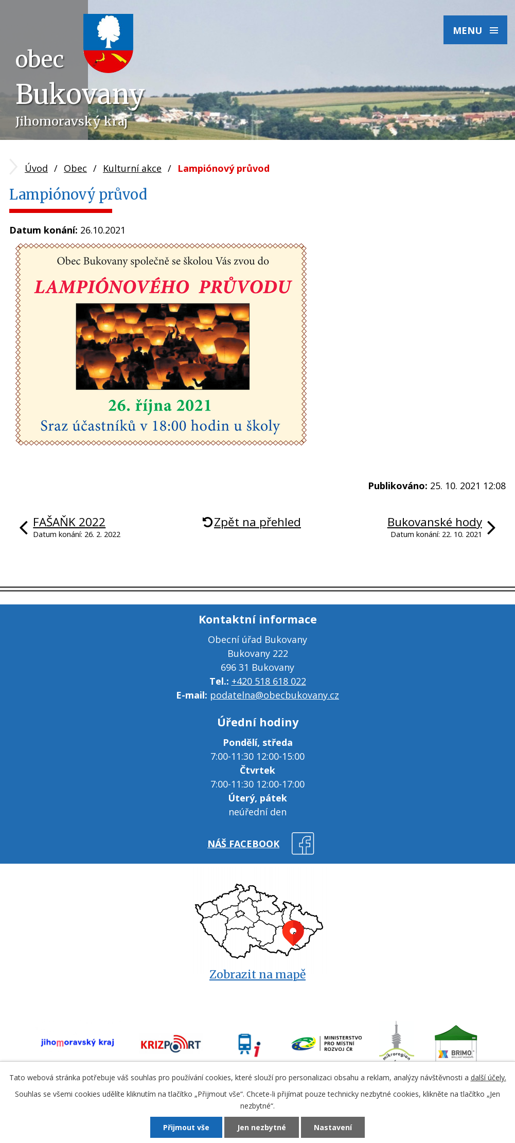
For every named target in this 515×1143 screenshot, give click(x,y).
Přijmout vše (186, 1127)
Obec (75, 168)
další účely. (488, 1077)
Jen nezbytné (261, 1127)
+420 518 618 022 (269, 681)
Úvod (36, 168)
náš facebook (243, 843)
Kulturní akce (132, 168)
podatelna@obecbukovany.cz (274, 695)
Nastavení (333, 1127)
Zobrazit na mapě (257, 974)
